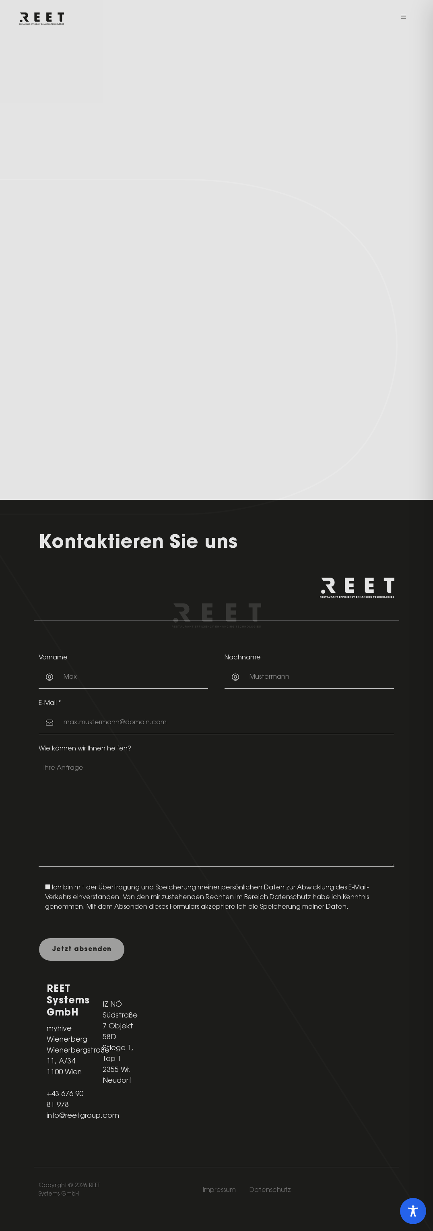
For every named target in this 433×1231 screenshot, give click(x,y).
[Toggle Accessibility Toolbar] (413, 1211)
